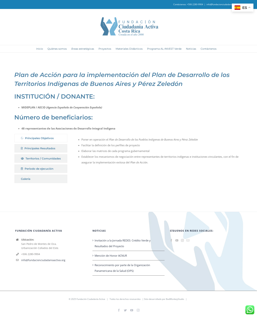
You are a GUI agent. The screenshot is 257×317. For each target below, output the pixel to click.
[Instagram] (182, 240)
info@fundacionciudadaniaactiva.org (224, 4)
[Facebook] (171, 240)
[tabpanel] (156, 159)
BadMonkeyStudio (175, 299)
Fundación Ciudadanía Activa (91, 299)
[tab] (40, 138)
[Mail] (188, 240)
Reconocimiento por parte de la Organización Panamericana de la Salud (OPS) (122, 268)
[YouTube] (176, 240)
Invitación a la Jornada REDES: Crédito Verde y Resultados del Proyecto (123, 243)
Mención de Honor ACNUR (111, 255)
